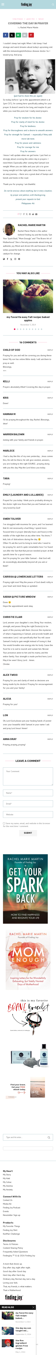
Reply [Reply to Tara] (50, 478)
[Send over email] (18, 35)
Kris (6, 397)
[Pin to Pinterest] (30, 214)
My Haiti (6, 1178)
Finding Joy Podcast (11, 1207)
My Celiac (7, 1182)
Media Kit (7, 1203)
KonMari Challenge (11, 1233)
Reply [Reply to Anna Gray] (50, 739)
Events (6, 1211)
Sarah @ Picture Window (19, 596)
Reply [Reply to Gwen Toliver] (50, 519)
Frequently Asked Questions (15, 1251)
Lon (5, 715)
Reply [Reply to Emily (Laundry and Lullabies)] (50, 495)
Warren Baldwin (13, 434)
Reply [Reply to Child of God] (50, 350)
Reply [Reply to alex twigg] (50, 675)
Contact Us (7, 1200)
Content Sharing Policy (13, 1248)
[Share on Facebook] (5, 35)
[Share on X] (12, 35)
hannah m (9, 414)
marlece (8, 450)
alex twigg (10, 675)
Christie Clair (12, 617)
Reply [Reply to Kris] (50, 398)
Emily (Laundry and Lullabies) (23, 494)
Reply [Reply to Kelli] (50, 381)
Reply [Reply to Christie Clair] (50, 617)
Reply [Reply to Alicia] (50, 699)
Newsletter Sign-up (11, 1215)
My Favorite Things (11, 1226)
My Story (7, 1174)
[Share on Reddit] (33, 214)
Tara (6, 478)
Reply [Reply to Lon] (50, 715)
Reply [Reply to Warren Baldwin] (50, 434)
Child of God (11, 350)
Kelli (6, 381)
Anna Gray (10, 739)
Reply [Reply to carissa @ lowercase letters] (50, 577)
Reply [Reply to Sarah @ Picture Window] (50, 597)
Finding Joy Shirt (10, 1230)
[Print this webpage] (24, 35)
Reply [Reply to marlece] (50, 451)
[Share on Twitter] (27, 214)
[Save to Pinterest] (31, 35)
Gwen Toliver (12, 518)
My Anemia (8, 1185)
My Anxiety (8, 1189)
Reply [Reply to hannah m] (50, 414)
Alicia (7, 698)
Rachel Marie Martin (29, 27)
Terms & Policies (10, 1244)
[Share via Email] (36, 214)
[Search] (53, 4)
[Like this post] (20, 214)
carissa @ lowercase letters (23, 576)
